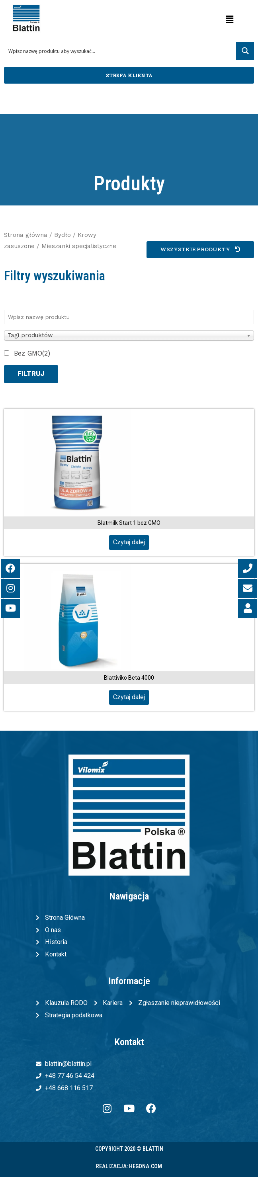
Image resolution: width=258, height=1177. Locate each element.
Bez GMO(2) (32, 353)
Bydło (62, 235)
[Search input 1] (120, 50)
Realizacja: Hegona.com (129, 1166)
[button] (129, 75)
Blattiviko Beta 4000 (129, 678)
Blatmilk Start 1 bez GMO (129, 523)
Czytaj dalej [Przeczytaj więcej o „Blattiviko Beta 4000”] (129, 697)
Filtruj (31, 373)
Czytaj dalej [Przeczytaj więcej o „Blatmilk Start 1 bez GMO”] (129, 542)
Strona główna (25, 235)
